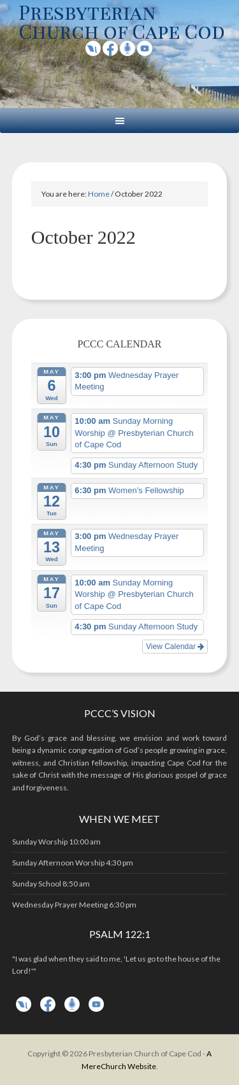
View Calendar (175, 646)
